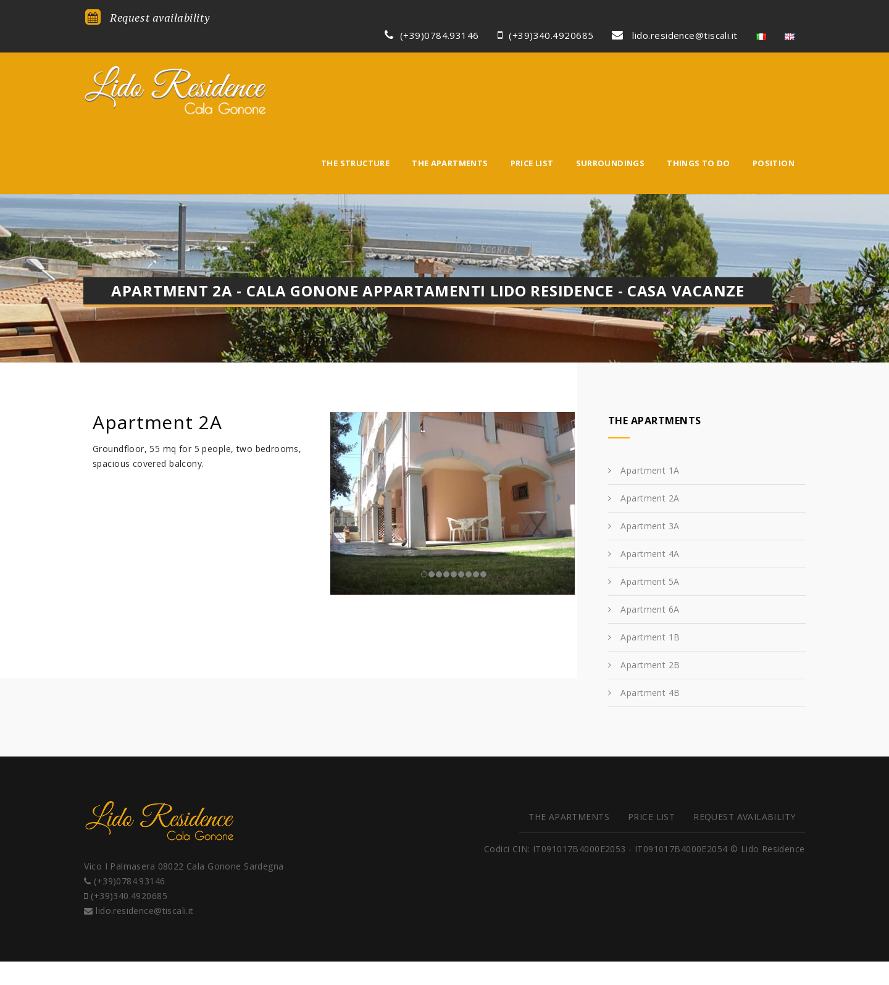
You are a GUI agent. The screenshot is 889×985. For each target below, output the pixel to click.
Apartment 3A (649, 442)
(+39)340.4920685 (547, 16)
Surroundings (610, 66)
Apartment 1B (650, 553)
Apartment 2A (649, 414)
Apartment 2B (650, 581)
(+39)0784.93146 (434, 16)
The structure (355, 66)
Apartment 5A (649, 497)
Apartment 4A (649, 470)
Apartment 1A (649, 386)
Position (774, 66)
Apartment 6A (649, 525)
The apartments (450, 66)
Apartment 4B (650, 608)
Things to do (698, 66)
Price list (532, 66)
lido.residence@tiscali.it (677, 16)
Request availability (145, 17)
